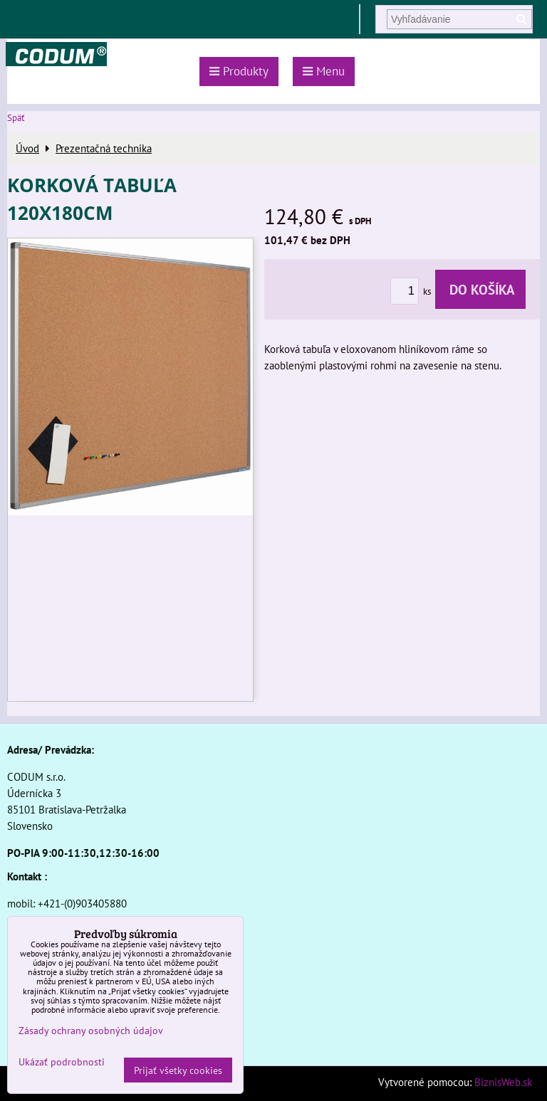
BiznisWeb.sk (503, 1082)
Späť (15, 118)
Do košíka (480, 289)
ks (412, 291)
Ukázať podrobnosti (62, 1062)
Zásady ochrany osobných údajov (91, 1030)
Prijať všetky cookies (178, 1070)
